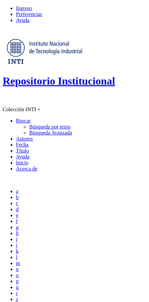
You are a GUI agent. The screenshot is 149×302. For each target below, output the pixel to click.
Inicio (22, 162)
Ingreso (24, 8)
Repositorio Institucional (59, 81)
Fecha (22, 145)
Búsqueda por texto (49, 127)
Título (22, 150)
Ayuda (23, 20)
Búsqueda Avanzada (50, 133)
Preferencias (29, 14)
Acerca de (26, 168)
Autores (24, 139)
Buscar (23, 121)
